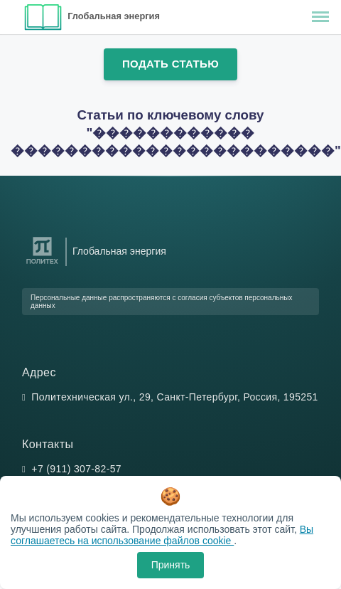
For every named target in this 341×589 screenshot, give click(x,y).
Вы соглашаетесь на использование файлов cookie (162, 535)
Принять (170, 565)
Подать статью (170, 64)
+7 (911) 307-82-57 (76, 468)
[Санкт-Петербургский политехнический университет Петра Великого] (42, 264)
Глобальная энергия (113, 16)
